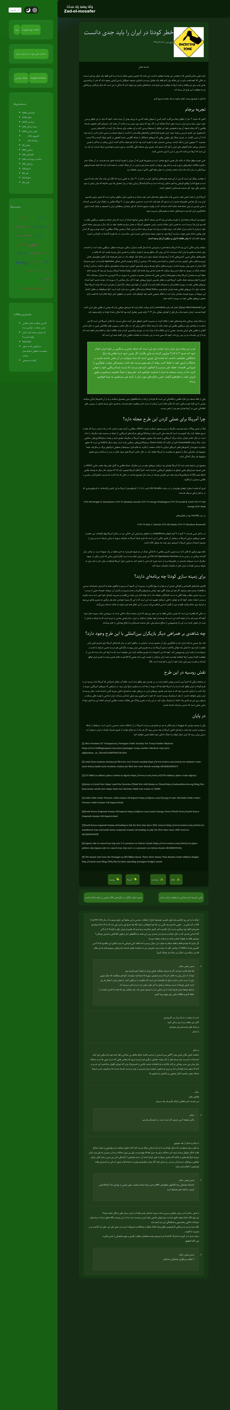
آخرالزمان (36, 270)
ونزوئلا (45, 243)
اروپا (31, 261)
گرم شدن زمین (38, 235)
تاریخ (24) (26, 168)
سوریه (20, 270)
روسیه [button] (112, 880)
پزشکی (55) (27, 164)
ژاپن (30, 226)
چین (33, 244)
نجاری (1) (26, 145)
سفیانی (33, 217)
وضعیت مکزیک (176, 429)
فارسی (17, 10)
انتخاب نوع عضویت (30, 30)
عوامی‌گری (47, 279)
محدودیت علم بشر (32, 287)
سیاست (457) (28, 122)
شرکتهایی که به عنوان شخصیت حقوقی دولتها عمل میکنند (34, 351)
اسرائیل (46, 261)
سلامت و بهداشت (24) (32, 159)
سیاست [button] (155, 880)
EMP (46, 235)
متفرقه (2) (26, 178)
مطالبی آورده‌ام (111, 700)
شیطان (27, 217)
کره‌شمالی (44, 252)
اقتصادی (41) (28, 154)
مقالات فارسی (21, 78)
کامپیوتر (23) (33, 136)
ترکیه (49, 226)
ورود (17, 30)
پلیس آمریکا (38, 261)
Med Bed (26, 342)
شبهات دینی (39, 226)
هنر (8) (25, 173)
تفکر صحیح (23, 253)
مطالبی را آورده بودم (104, 229)
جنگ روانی (44, 270)
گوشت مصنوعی (29, 360)
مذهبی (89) (27, 150)
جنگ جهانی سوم (24, 235)
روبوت (21, 217)
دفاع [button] (173, 880)
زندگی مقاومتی (20, 226)
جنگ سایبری (41, 217)
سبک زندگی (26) (29, 127)
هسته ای (22, 243)
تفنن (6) (25, 182)
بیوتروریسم (28, 270)
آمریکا (26, 279)
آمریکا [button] (130, 880)
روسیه (21, 261)
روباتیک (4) (33, 140)
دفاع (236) (27, 117)
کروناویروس (34, 253)
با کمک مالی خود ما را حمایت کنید (31, 54)
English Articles (38, 78)
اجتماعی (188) (28, 113)
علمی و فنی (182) (29, 131)
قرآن (41, 279)
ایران (40, 244)
